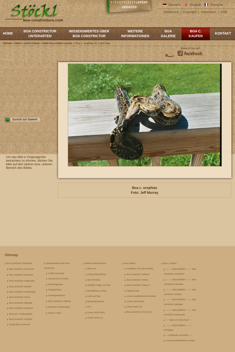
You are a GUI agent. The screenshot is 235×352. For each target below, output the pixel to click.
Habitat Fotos (133, 291)
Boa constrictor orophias (20, 319)
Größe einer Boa (56, 273)
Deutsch (175, 4)
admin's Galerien (32, 43)
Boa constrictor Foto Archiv (140, 312)
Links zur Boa (94, 296)
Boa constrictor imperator (21, 275)
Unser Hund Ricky (96, 312)
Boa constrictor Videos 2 (138, 285)
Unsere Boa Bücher (97, 274)
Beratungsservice (96, 301)
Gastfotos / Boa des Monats (140, 268)
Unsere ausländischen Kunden (141, 296)
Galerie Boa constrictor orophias (57, 43)
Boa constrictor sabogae (20, 303)
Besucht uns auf (190, 48)
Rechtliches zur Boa (97, 291)
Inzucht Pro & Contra (58, 278)
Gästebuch (171, 12)
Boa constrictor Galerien (138, 274)
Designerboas (55, 289)
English (195, 4)
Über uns (92, 268)
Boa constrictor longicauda (22, 281)
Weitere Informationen (135, 33)
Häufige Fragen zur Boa (99, 285)
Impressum (208, 12)
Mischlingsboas (55, 284)
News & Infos (54, 313)
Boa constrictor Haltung (59, 301)
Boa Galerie (168, 33)
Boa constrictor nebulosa (21, 308)
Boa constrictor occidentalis (22, 292)
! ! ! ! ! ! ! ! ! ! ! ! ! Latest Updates (129, 4)
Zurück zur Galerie (24, 119)
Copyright (189, 12)
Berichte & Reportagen (59, 307)
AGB (224, 12)
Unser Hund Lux (95, 318)
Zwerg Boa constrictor (19, 324)
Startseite (7, 43)
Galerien (18, 43)
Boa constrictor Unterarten (40, 33)
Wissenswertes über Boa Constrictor (89, 33)
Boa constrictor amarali (20, 286)
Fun (89, 306)
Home (8, 33)
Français (216, 4)
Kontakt (223, 33)
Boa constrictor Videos (137, 280)
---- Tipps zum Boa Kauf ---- (179, 320)
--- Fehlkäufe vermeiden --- (178, 335)
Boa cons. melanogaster (20, 314)
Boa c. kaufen (196, 33)
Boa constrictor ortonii (19, 297)
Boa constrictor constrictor (21, 269)
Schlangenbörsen (56, 295)
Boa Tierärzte (94, 280)
